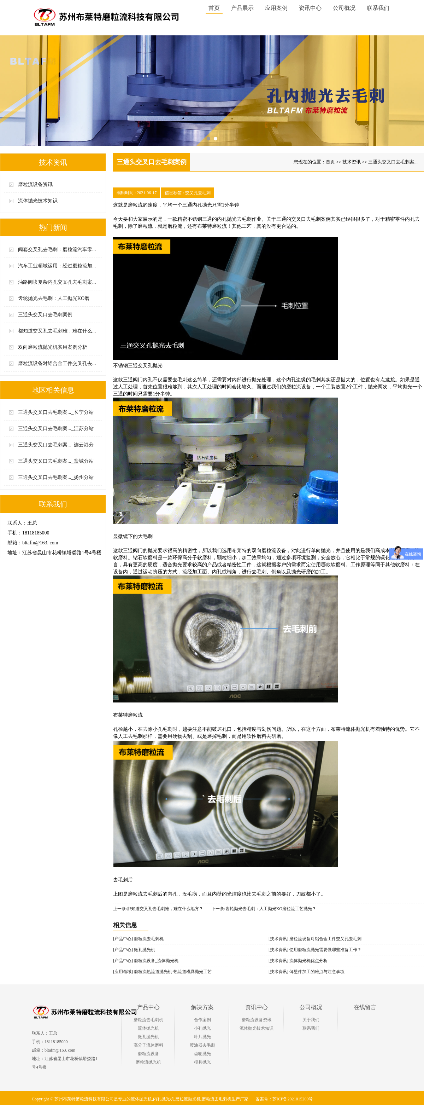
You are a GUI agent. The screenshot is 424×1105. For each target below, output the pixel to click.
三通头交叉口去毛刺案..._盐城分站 (56, 461)
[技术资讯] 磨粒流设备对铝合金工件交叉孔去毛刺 (315, 938)
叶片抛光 (202, 1036)
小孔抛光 (202, 1028)
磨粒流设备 (148, 1053)
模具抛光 (202, 1062)
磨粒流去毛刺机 (148, 1019)
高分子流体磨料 (148, 1045)
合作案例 (202, 1019)
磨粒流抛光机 (148, 1062)
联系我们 (310, 1028)
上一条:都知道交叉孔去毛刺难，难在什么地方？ (158, 908)
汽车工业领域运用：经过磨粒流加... (57, 265)
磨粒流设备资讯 (35, 184)
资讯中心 (256, 1007)
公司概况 (311, 1007)
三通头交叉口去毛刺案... (393, 161)
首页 (214, 8)
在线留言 (365, 1007)
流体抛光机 (148, 1028)
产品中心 (148, 1007)
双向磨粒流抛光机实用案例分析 (52, 347)
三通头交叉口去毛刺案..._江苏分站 (56, 428)
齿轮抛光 (202, 1053)
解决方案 (202, 1007)
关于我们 (310, 1019)
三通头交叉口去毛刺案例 (45, 314)
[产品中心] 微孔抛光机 (134, 949)
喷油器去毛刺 (202, 1045)
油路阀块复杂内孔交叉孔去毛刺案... (57, 282)
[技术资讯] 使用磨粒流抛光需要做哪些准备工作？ (315, 949)
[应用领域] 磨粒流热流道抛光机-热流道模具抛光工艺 (162, 971)
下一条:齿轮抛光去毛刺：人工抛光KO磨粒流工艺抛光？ (263, 908)
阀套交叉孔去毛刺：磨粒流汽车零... (57, 249)
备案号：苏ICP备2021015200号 (284, 1099)
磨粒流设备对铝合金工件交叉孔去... (57, 363)
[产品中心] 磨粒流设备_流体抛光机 (145, 960)
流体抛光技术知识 (38, 200)
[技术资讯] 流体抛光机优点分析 (298, 960)
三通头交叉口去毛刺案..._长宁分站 (56, 412)
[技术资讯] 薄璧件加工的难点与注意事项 (306, 971)
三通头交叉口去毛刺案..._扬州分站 (56, 477)
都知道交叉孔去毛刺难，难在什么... (57, 331)
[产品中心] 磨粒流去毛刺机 (138, 938)
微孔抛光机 (148, 1036)
